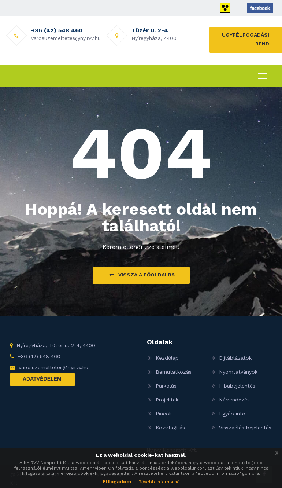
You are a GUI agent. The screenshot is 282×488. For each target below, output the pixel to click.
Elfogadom (117, 481)
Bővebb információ (159, 481)
